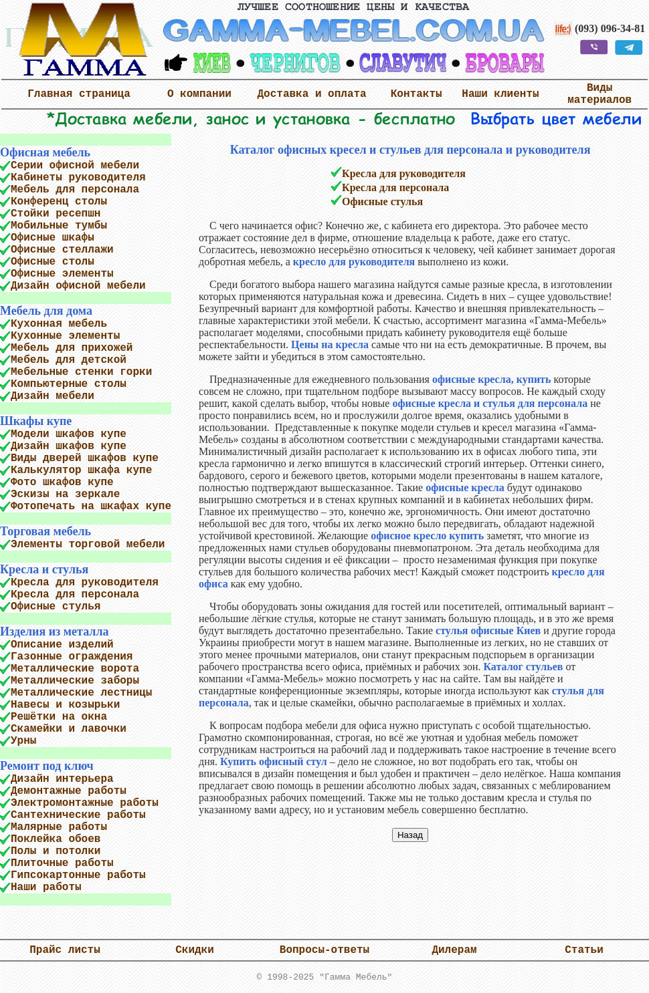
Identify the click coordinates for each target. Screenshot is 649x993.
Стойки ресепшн (55, 214)
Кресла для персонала (75, 595)
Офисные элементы (62, 274)
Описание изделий (62, 645)
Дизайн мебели (52, 396)
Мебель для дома (46, 310)
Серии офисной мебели (75, 166)
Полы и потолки (55, 851)
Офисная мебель (45, 152)
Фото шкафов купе (62, 482)
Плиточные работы (62, 863)
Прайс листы (64, 950)
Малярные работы (59, 827)
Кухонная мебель (59, 324)
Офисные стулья (55, 607)
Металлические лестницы (81, 693)
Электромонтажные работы (85, 803)
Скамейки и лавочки (68, 729)
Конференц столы (59, 202)
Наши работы (46, 887)
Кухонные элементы (65, 336)
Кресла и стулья (44, 569)
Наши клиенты (500, 94)
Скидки (194, 950)
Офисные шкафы (52, 238)
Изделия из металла (54, 631)
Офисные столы (52, 262)
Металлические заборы (75, 681)
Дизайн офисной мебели (78, 286)
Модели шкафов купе (68, 434)
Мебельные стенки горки (81, 372)
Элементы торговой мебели (88, 545)
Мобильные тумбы (59, 226)
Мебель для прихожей (71, 348)
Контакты (416, 94)
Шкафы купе (36, 421)
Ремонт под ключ (47, 765)
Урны (23, 741)
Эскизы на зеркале (65, 494)
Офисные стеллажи (62, 250)
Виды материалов (599, 94)
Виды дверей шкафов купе (85, 458)
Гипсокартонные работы (78, 875)
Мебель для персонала (75, 190)
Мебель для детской (68, 360)
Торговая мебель (45, 531)
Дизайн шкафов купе (68, 446)
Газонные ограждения (71, 657)
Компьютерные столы (68, 384)
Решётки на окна (59, 717)
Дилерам (454, 950)
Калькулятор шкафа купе (81, 470)
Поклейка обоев (55, 839)
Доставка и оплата (311, 94)
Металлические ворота (75, 669)
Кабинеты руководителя (78, 178)
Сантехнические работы (78, 815)
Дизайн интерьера (62, 779)
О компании (199, 94)
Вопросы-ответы (324, 950)
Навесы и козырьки (65, 705)
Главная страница (78, 94)
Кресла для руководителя (85, 583)
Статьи (584, 950)
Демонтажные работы (68, 791)
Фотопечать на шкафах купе (91, 507)
